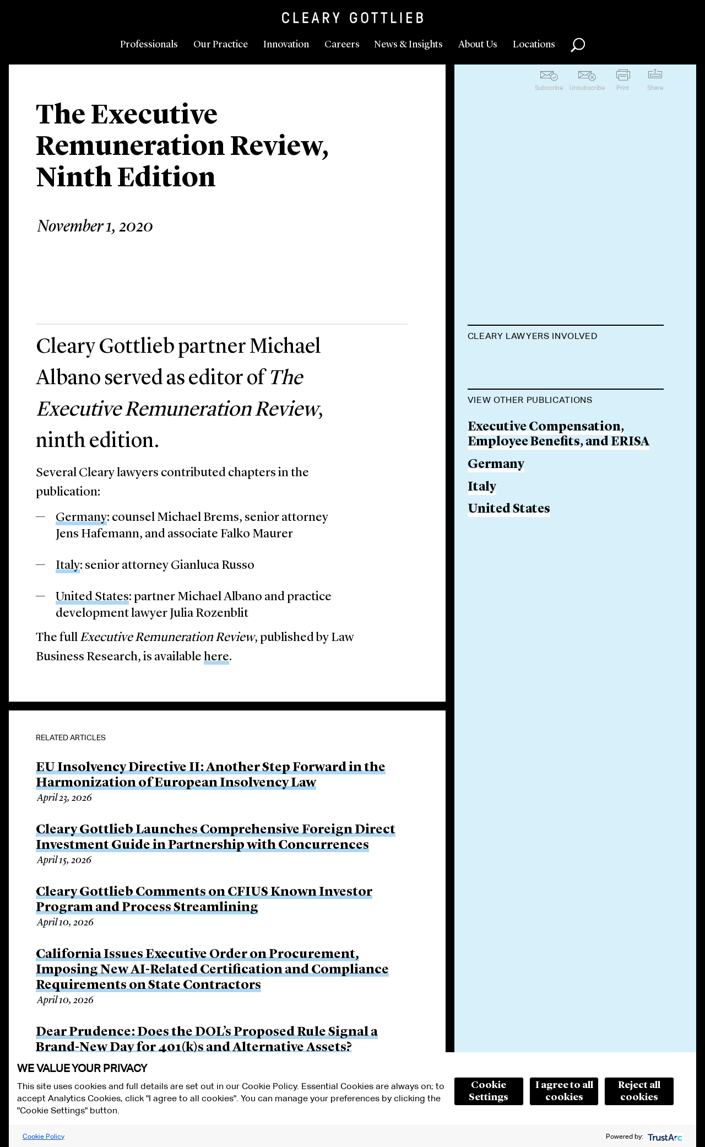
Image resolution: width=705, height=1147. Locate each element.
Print (622, 87)
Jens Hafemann (514, 447)
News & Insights (408, 45)
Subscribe (549, 87)
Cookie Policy (43, 1136)
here (216, 657)
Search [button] (578, 45)
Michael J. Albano (521, 363)
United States (92, 597)
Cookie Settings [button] (488, 1091)
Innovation (286, 45)
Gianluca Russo (515, 532)
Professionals (149, 45)
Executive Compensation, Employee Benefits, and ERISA (558, 659)
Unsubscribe (587, 87)
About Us (477, 45)
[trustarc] (664, 1136)
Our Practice (220, 45)
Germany (81, 517)
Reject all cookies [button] (639, 1091)
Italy (68, 565)
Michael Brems (513, 406)
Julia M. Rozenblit (523, 490)
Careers (342, 45)
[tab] (566, 337)
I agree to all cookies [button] (564, 1091)
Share (655, 87)
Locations (534, 45)
